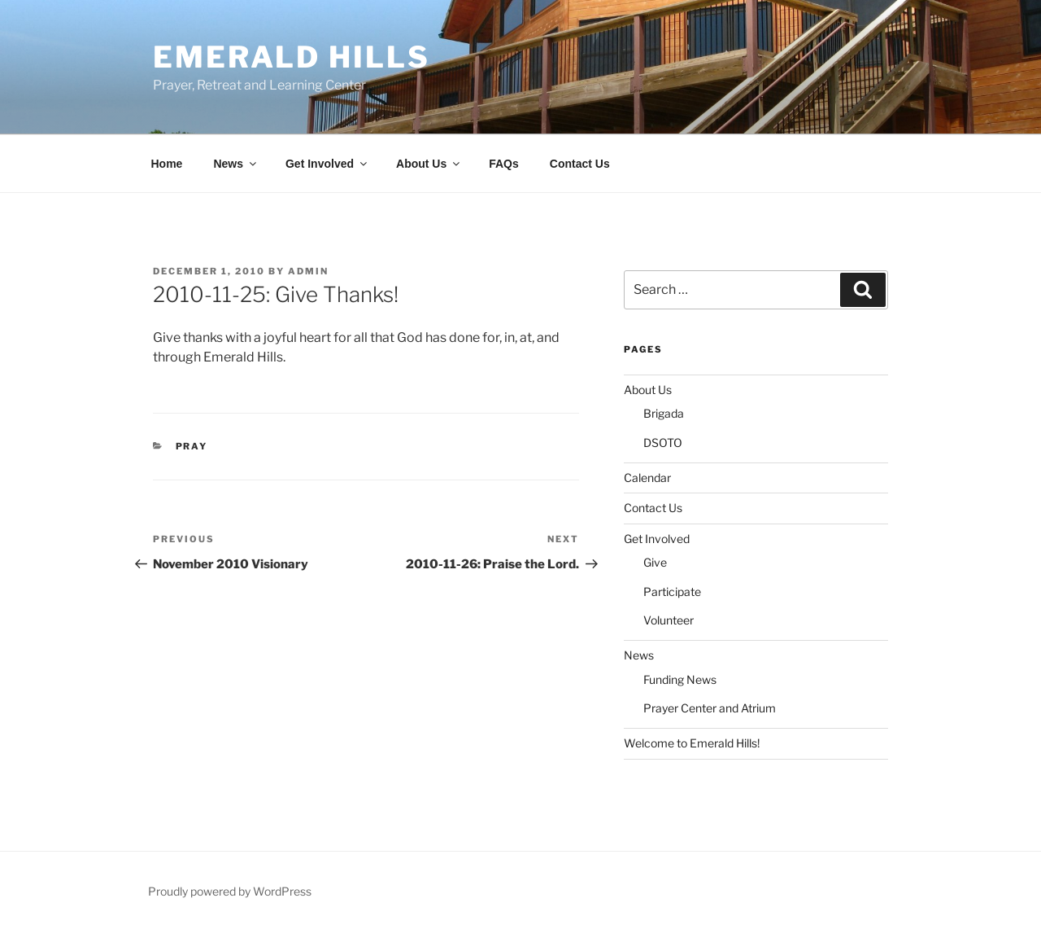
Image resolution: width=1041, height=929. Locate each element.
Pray (192, 446)
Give (655, 562)
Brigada (663, 413)
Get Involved (327, 163)
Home (167, 163)
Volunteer (668, 620)
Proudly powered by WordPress (229, 891)
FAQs (504, 163)
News (236, 163)
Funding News (680, 679)
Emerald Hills (291, 57)
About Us (429, 163)
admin (308, 271)
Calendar (647, 477)
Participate (672, 591)
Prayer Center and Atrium (709, 708)
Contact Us (580, 163)
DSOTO (662, 442)
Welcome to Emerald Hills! (692, 743)
